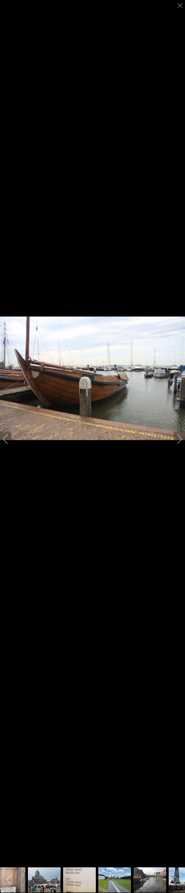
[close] (180, 5)
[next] (176, 439)
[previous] (9, 439)
